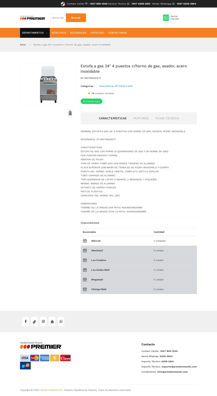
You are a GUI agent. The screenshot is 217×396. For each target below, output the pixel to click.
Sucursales (78, 32)
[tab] (112, 118)
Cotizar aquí (91, 101)
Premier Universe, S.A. (51, 390)
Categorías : (88, 86)
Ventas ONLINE (171, 18)
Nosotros (59, 32)
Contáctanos (117, 32)
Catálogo (97, 32)
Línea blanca (106, 86)
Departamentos (35, 32)
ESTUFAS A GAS (124, 86)
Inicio (23, 44)
